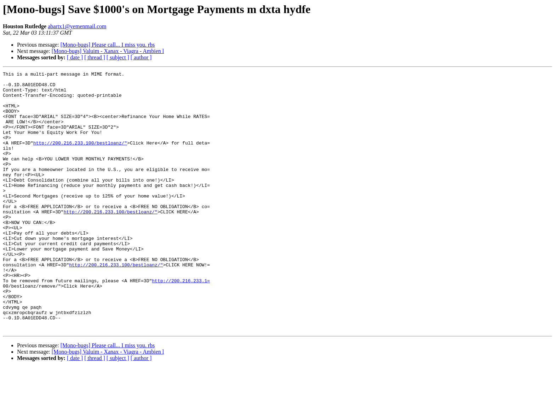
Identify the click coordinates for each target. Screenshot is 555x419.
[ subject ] (118, 57)
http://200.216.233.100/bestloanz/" (80, 157)
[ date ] (75, 57)
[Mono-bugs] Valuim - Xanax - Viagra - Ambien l (108, 51)
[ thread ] (94, 57)
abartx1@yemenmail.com (77, 26)
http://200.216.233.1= (181, 323)
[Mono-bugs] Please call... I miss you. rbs (108, 45)
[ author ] (141, 57)
